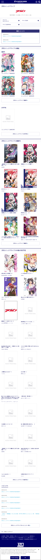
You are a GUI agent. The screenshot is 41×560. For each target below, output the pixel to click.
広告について (17, 536)
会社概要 (3, 536)
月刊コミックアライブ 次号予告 (20, 134)
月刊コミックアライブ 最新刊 (20, 243)
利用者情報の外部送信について (30, 539)
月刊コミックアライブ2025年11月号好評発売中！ (11, 520)
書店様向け (32, 536)
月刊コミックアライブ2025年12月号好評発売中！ (11, 508)
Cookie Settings (14, 557)
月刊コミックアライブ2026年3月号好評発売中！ (11, 491)
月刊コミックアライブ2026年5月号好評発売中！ (12, 36)
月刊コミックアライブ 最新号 (20, 100)
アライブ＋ (10, 20)
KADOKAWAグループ (13, 537)
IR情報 (7, 536)
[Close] (38, 549)
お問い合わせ (30, 537)
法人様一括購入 (4, 537)
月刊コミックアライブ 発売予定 (20, 479)
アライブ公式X (25, 20)
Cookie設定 (21, 539)
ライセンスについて (25, 536)
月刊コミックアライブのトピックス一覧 (20, 525)
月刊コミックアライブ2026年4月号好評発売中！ (12, 41)
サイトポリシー (14, 539)
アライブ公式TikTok (7, 24)
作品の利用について (22, 537)
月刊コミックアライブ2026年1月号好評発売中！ (11, 502)
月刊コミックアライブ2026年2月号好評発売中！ (11, 497)
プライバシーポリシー (5, 539)
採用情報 (11, 536)
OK (25, 557)
